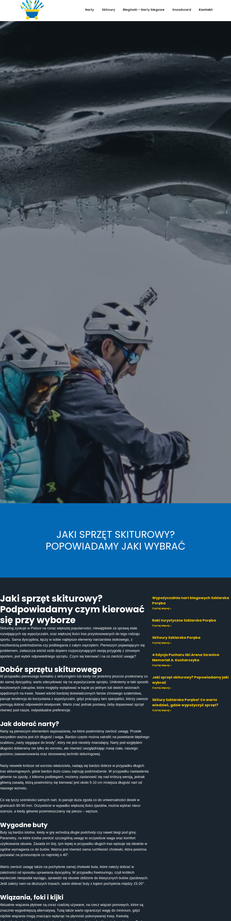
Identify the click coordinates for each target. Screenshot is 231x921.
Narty (89, 9)
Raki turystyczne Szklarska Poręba (184, 620)
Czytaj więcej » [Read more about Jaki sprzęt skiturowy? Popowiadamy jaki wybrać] (161, 687)
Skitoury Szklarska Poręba (176, 637)
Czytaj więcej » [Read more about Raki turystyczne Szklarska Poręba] (161, 625)
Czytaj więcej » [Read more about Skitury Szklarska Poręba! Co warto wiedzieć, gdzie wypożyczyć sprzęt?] (161, 710)
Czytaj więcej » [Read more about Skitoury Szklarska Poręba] (161, 642)
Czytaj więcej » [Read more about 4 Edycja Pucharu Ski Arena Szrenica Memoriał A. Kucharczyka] (161, 665)
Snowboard (181, 9)
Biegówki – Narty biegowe (143, 9)
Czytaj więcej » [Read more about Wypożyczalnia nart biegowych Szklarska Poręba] (161, 608)
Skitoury (108, 9)
